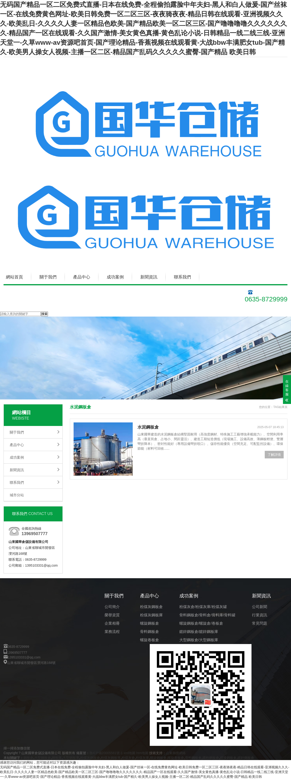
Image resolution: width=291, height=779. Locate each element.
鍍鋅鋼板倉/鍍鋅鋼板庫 (198, 632)
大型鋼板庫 (71, 758)
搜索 (44, 314)
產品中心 (81, 277)
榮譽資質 (112, 615)
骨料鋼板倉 (149, 632)
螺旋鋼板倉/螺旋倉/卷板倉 (201, 623)
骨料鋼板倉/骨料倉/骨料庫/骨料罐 (207, 615)
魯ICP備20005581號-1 (106, 753)
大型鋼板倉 (42, 758)
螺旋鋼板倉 (149, 623)
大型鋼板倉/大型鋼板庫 (198, 640)
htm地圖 (142, 753)
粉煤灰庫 (142, 758)
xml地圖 (129, 753)
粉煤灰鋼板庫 (151, 615)
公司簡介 (112, 607)
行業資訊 (259, 615)
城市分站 (17, 495)
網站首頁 (14, 277)
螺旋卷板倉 (149, 640)
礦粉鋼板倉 (211, 758)
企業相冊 (112, 623)
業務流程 (112, 632)
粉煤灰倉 (128, 758)
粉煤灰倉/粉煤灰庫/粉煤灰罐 (203, 607)
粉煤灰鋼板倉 (151, 607)
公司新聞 (259, 607)
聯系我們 (182, 277)
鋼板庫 (57, 758)
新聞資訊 (148, 277)
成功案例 (115, 277)
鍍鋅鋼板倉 (246, 758)
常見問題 (259, 623)
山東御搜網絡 (176, 753)
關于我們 (48, 277)
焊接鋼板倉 (228, 758)
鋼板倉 (28, 758)
